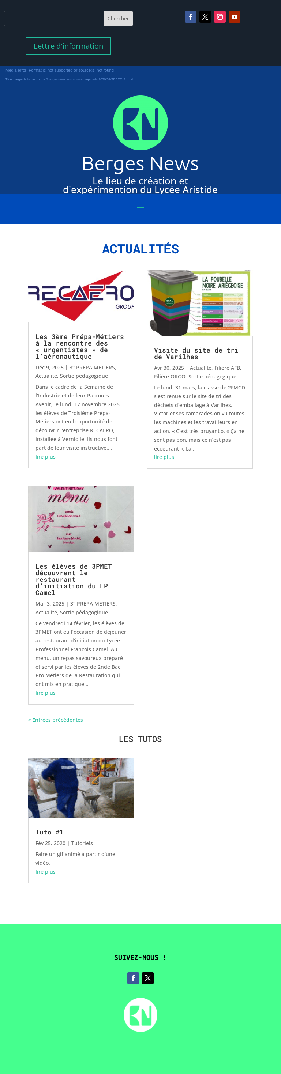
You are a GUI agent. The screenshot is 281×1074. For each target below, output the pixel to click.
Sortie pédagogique (84, 375)
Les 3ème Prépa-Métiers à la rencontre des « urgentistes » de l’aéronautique (79, 346)
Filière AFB (227, 367)
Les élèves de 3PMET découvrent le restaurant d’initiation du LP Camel (73, 579)
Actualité (46, 375)
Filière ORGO (170, 376)
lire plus (45, 456)
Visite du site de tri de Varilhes (196, 353)
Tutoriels (82, 843)
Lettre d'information (68, 46)
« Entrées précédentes (55, 719)
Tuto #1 (49, 832)
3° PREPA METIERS (92, 367)
